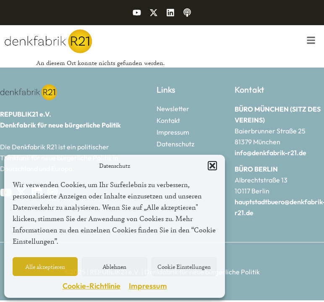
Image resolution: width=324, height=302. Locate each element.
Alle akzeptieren (45, 267)
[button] (212, 165)
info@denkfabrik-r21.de (270, 152)
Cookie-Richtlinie (91, 286)
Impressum (148, 286)
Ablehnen (114, 267)
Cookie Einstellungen (184, 267)
